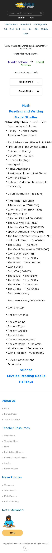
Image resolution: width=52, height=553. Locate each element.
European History (18, 293)
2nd (12, 29)
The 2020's (32, 288)
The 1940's (14, 262)
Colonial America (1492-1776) (25, 193)
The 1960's (31, 275)
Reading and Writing (26, 111)
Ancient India (16, 335)
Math (26, 105)
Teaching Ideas (10, 441)
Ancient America (18, 314)
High (26, 33)
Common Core (10, 469)
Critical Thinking (10, 501)
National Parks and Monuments (27, 182)
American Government (22, 135)
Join (12, 533)
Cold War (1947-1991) (20, 271)
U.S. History (14, 186)
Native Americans (19, 168)
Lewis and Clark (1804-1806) (25, 209)
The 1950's (14, 275)
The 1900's (14, 244)
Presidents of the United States (27, 173)
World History (16, 307)
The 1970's (14, 280)
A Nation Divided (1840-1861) (25, 218)
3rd (18, 29)
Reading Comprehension (14, 457)
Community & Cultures (22, 126)
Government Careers (21, 155)
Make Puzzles (12, 477)
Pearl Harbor (33, 262)
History (12, 130)
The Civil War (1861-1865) (23, 222)
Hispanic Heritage (19, 160)
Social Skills (39, 122)
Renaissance (35, 348)
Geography (37, 352)
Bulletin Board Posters (13, 452)
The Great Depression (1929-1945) (28, 249)
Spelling (6, 463)
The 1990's (14, 284)
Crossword (8, 485)
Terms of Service (11, 419)
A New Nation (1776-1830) (23, 205)
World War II (15, 266)
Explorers (35, 344)
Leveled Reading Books (26, 376)
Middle (44, 29)
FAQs (5, 408)
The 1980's (31, 280)
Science (26, 370)
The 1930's (31, 258)
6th (36, 29)
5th (30, 29)
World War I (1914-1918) (21, 253)
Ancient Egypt (16, 326)
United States (29, 130)
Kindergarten (40, 24)
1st (5, 29)
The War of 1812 (17, 214)
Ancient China (16, 322)
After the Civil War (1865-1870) (26, 227)
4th (24, 29)
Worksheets (11, 24)
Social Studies (26, 117)
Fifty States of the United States (27, 146)
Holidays (26, 382)
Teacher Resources (16, 428)
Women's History (18, 177)
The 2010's (14, 288)
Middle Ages (15, 348)
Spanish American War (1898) (26, 231)
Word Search (9, 490)
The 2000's (32, 284)
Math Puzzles (9, 496)
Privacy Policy (9, 414)
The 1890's (38, 240)
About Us (9, 400)
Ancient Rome (17, 344)
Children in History (19, 151)
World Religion (17, 352)
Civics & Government (21, 360)
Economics (14, 364)
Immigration (15, 164)
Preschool (25, 24)
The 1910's (31, 244)
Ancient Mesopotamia (21, 339)
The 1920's (14, 258)
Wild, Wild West (18, 240)
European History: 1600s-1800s (26, 300)
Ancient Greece (17, 330)
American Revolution (21, 200)
